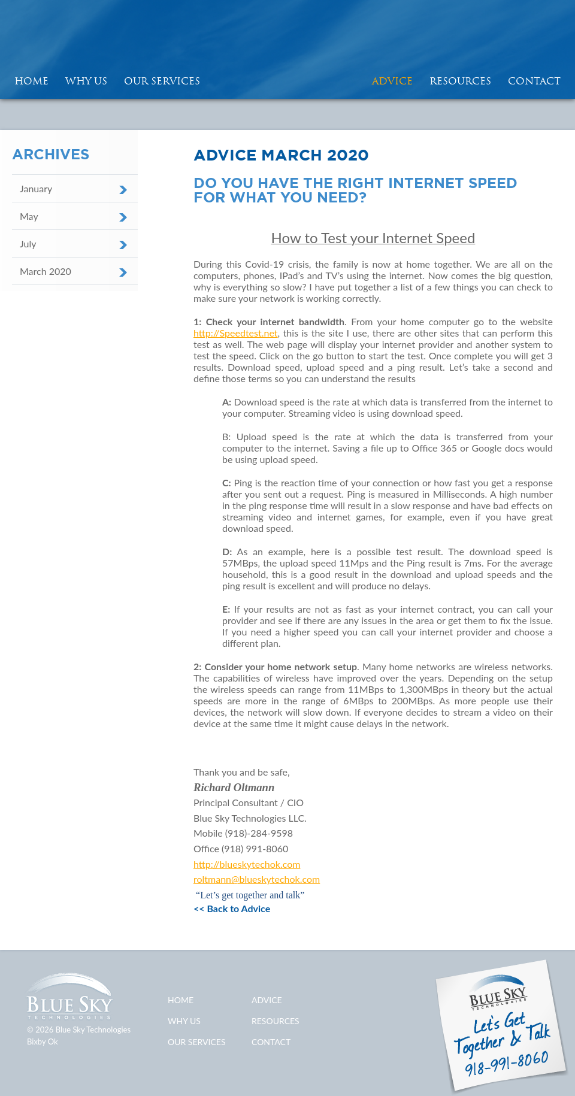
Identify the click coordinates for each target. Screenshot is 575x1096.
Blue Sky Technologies (287, 49)
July (28, 243)
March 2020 (45, 271)
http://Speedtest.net (235, 332)
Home (180, 1000)
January (36, 188)
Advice (392, 81)
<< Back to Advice (231, 908)
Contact (534, 81)
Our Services (162, 81)
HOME (31, 81)
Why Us (86, 81)
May (29, 216)
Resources (460, 81)
